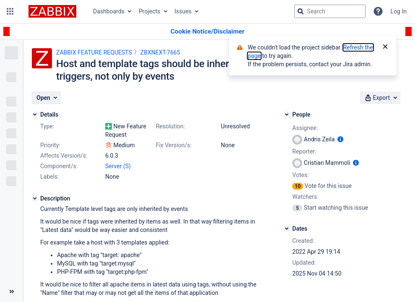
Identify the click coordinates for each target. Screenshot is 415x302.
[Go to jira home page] (52, 11)
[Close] (385, 47)
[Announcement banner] (207, 31)
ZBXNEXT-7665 (160, 52)
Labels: (49, 176)
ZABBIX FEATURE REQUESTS (94, 52)
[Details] (35, 114)
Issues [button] (183, 11)
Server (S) (118, 166)
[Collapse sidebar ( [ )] (11, 291)
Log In (399, 11)
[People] (287, 114)
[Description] (35, 198)
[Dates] (287, 229)
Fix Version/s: (174, 145)
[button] (10, 11)
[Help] (378, 11)
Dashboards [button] (108, 11)
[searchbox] (330, 11)
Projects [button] (149, 11)
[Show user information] (340, 139)
